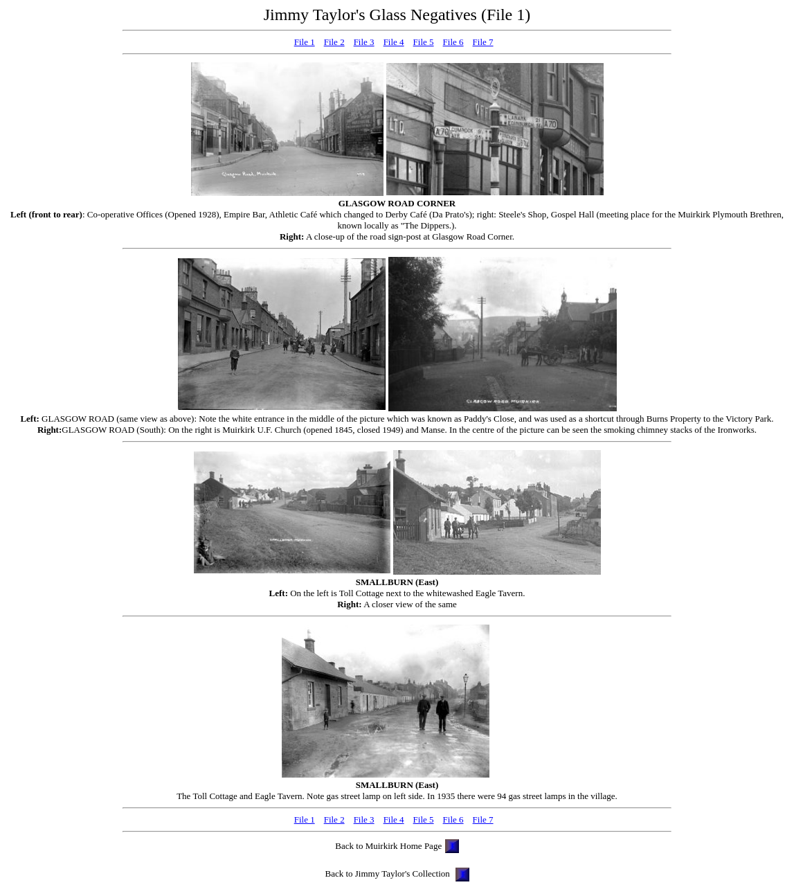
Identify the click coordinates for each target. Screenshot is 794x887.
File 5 (423, 42)
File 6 (453, 42)
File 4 (394, 42)
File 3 (364, 42)
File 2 (334, 42)
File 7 (483, 42)
